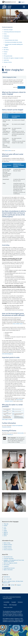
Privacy (5, 604)
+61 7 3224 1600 (7, 579)
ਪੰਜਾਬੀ (5, 529)
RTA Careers (6, 564)
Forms (5, 33)
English (23, 2)
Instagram (18, 585)
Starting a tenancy (8, 544)
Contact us (6, 588)
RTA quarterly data (8, 56)
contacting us (10, 434)
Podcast (5, 51)
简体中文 (6, 532)
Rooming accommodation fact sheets (13, 42)
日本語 (5, 530)
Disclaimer (20, 602)
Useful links (6, 60)
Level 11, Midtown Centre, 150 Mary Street (13, 581)
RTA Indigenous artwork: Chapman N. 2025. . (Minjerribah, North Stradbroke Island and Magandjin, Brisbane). (13, 620)
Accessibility (6, 602)
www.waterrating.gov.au (7, 353)
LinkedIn (6, 585)
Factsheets (6, 38)
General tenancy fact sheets (11, 40)
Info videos (6, 49)
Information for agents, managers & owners (13, 58)
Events (5, 53)
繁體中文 (6, 534)
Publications (6, 36)
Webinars (6, 47)
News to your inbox (8, 607)
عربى (5, 527)
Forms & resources (8, 549)
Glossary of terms (8, 62)
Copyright (13, 602)
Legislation (6, 566)
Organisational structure (9, 568)
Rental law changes (8, 29)
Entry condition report (18, 323)
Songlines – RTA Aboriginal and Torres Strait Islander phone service (14, 561)
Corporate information (9, 558)
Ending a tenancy (8, 547)
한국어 (5, 535)
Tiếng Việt (6, 524)
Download (21, 87)
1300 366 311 (7, 576)
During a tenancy (7, 546)
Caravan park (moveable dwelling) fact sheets (14, 45)
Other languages (13, 604)
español (5, 525)
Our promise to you (8, 556)
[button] (5, 67)
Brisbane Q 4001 (6, 582)
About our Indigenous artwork (10, 563)
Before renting (7, 542)
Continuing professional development (12, 31)
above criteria (8, 150)
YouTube (12, 585)
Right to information (8, 569)
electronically (21, 433)
